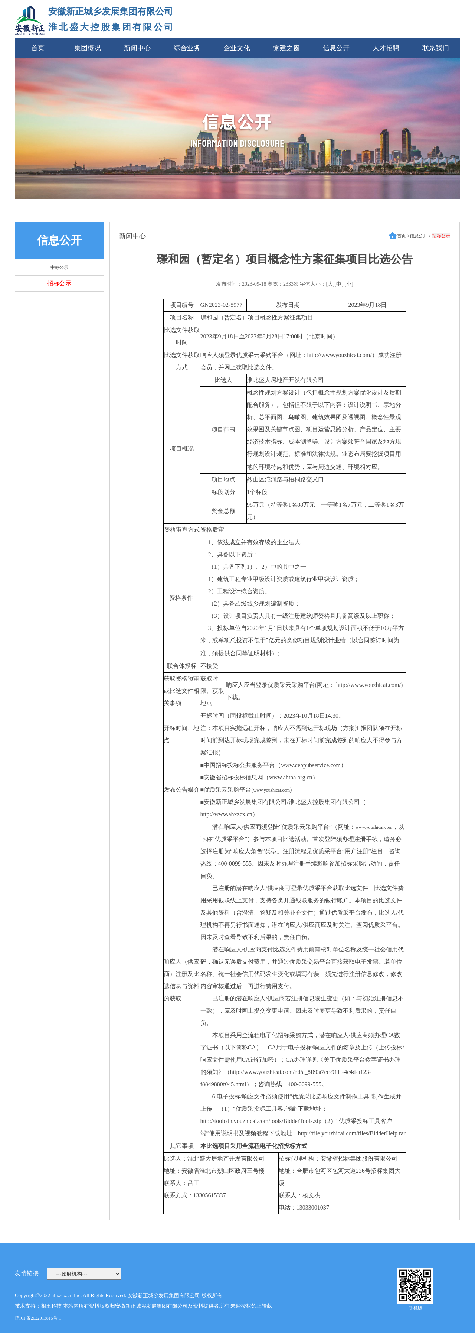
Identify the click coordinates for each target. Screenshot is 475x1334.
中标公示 (59, 267)
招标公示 (59, 283)
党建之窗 (286, 48)
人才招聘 (386, 48)
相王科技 (51, 1306)
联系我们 (435, 48)
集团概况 (87, 48)
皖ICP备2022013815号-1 (38, 1318)
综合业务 (187, 48)
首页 (38, 48)
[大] (330, 284)
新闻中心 (137, 48)
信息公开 (336, 48)
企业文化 (236, 48)
